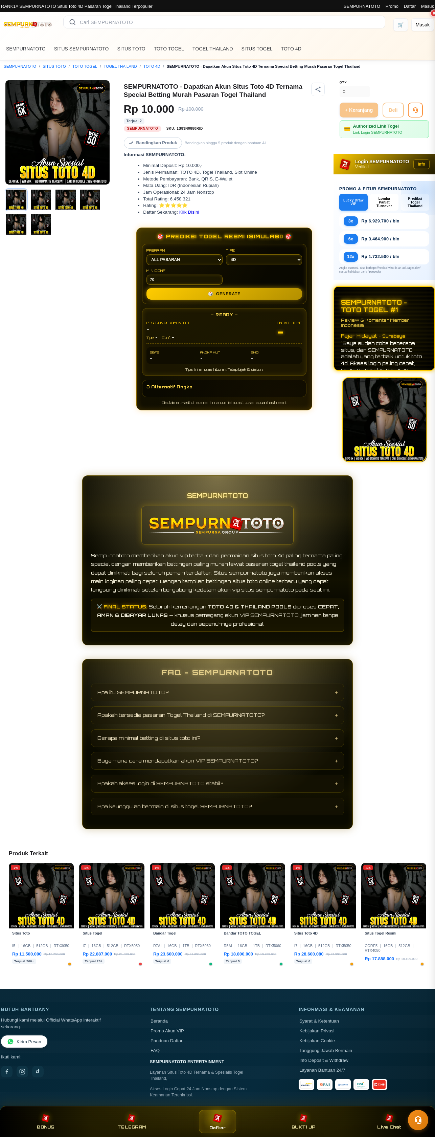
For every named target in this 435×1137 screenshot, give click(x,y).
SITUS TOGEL (257, 48)
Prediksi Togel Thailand (415, 202)
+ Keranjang (359, 110)
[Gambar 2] (41, 200)
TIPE (264, 256)
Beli (393, 110)
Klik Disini (189, 212)
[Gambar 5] (16, 224)
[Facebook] (7, 1071)
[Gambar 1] (16, 200)
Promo (392, 6)
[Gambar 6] (41, 224)
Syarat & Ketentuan (319, 1021)
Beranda (159, 1021)
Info (421, 164)
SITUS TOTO (131, 48)
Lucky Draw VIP (353, 202)
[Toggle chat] (418, 1120)
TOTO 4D (291, 48)
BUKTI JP (303, 1122)
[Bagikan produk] (318, 89)
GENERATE (224, 294)
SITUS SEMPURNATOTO (81, 48)
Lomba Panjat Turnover (384, 202)
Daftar (410, 6)
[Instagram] (22, 1071)
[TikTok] (38, 1071)
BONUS (45, 1122)
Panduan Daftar (167, 1040)
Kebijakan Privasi (317, 1030)
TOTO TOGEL (169, 48)
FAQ (155, 1050)
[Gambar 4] (90, 200)
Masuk (427, 6)
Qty (343, 82)
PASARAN (184, 256)
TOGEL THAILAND (212, 48)
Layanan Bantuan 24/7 (322, 1070)
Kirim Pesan (24, 1041)
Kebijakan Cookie (317, 1040)
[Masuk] (422, 24)
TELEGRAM (131, 1122)
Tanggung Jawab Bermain (325, 1050)
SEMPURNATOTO (362, 6)
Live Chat (389, 1122)
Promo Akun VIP (167, 1030)
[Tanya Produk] (415, 110)
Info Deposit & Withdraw (323, 1060)
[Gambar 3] (65, 200)
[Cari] (72, 22)
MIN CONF (184, 277)
